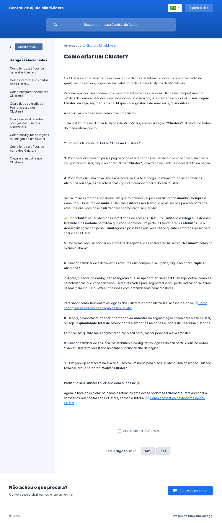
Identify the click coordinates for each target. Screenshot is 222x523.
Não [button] (163, 450)
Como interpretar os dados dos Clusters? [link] (29, 82)
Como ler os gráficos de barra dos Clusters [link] (27, 148)
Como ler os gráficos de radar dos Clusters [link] (27, 70)
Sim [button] (147, 450)
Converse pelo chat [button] (193, 490)
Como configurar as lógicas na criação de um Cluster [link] (29, 137)
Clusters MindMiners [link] (101, 45)
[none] (36, 8)
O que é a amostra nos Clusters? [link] (26, 160)
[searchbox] (111, 25)
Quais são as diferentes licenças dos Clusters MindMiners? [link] (27, 123)
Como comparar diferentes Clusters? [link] (29, 94)
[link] (26, 47)
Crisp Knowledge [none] (200, 516)
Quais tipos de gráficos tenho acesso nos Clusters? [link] (26, 107)
